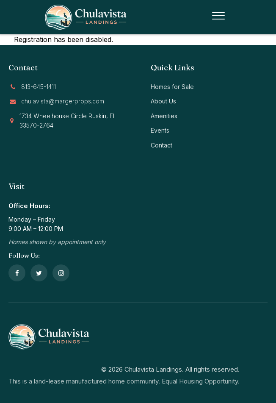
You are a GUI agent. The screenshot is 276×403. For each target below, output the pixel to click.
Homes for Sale (172, 86)
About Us (163, 101)
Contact (161, 145)
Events (160, 130)
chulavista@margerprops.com (62, 101)
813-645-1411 (38, 86)
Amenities (164, 116)
